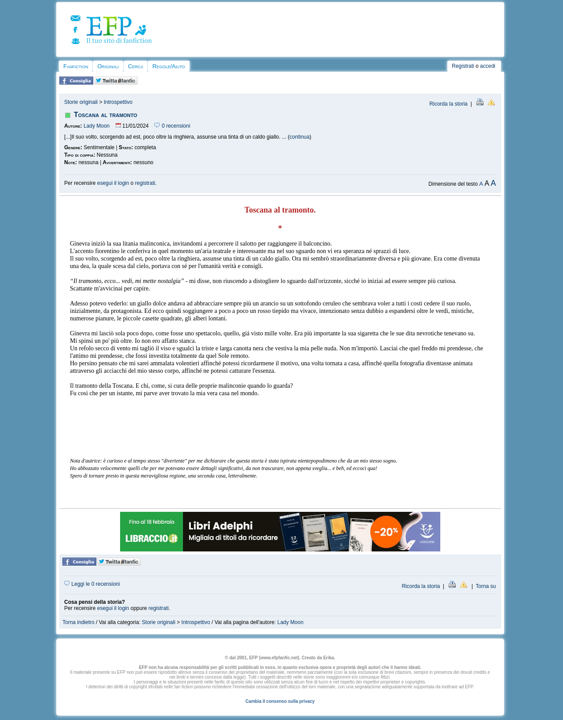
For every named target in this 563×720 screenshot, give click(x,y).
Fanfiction (75, 66)
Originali (108, 66)
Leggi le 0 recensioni (92, 584)
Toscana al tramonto (105, 114)
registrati (145, 183)
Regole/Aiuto (168, 66)
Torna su (485, 586)
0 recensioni (172, 126)
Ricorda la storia (448, 104)
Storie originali (81, 102)
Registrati (463, 66)
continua (299, 137)
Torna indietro (78, 622)
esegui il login (113, 183)
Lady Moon (97, 126)
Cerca (135, 66)
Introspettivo (118, 102)
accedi (487, 66)
